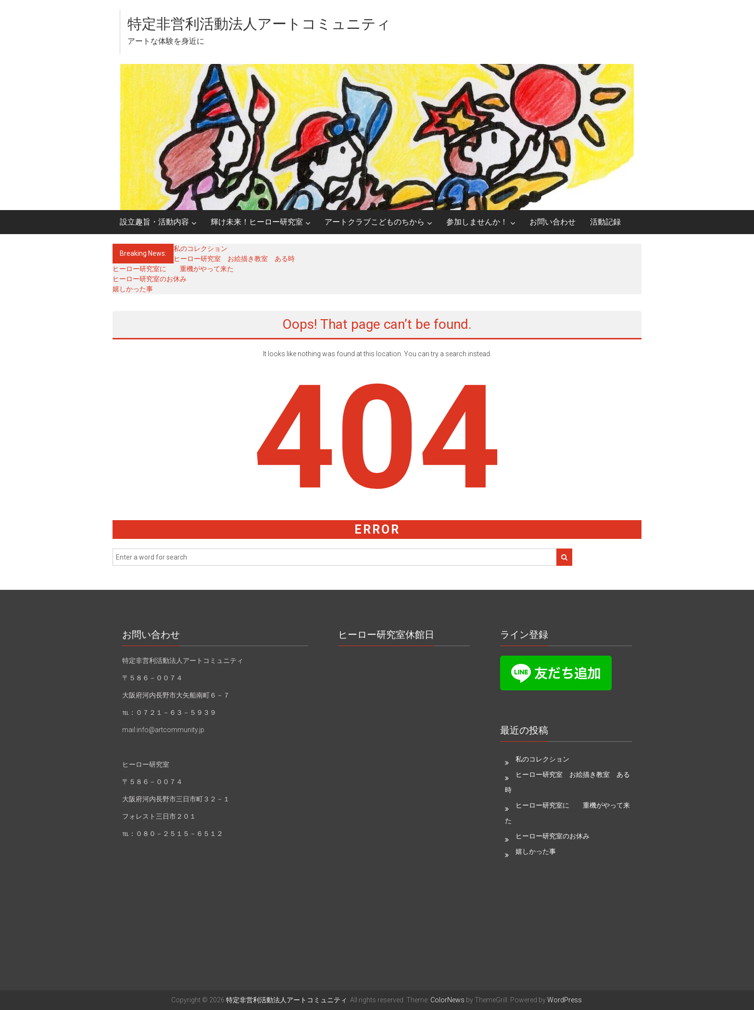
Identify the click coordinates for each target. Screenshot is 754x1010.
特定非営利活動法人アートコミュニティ (259, 23)
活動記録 (605, 221)
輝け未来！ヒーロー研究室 (257, 221)
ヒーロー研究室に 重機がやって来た (173, 269)
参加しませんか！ (477, 221)
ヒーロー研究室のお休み (150, 279)
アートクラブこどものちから (375, 221)
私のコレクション (200, 248)
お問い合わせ (552, 221)
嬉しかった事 (133, 289)
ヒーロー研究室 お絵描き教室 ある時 (234, 258)
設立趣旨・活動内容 (154, 221)
